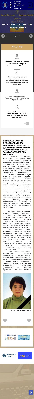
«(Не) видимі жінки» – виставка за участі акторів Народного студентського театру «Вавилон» (17, 63)
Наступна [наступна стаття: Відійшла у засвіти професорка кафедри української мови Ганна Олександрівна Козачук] (28, 320)
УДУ (11, 5)
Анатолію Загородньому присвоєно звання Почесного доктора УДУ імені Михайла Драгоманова (17, 114)
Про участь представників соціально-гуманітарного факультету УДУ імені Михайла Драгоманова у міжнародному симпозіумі (17, 80)
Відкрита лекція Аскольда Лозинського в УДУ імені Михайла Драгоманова (17, 98)
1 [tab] (15, 36)
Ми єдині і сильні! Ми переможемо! (17, 26)
